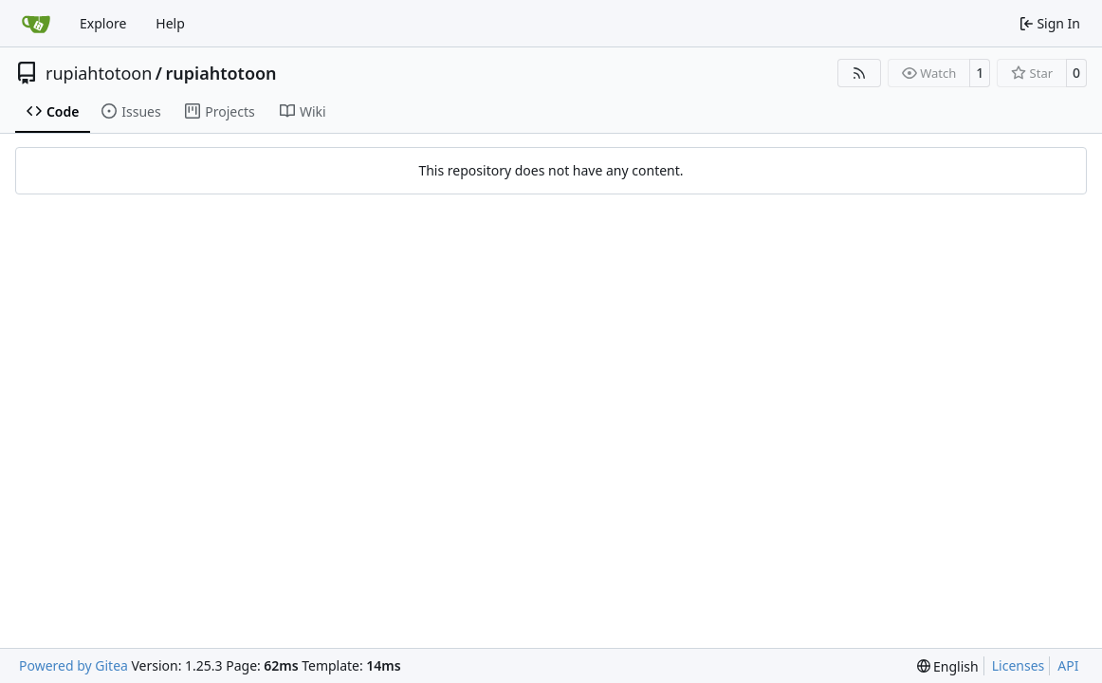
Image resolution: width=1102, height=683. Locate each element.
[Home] (36, 24)
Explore (103, 23)
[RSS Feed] (859, 73)
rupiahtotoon (99, 73)
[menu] (948, 666)
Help (170, 23)
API (1067, 665)
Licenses (1018, 665)
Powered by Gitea (73, 665)
